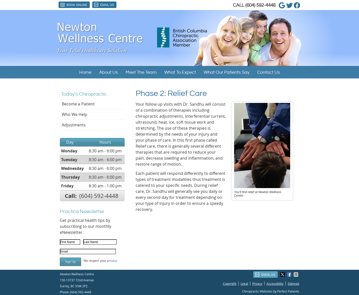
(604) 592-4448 (260, 5)
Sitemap (293, 284)
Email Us (103, 4)
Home (85, 72)
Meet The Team (141, 72)
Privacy (257, 284)
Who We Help (74, 114)
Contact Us (268, 72)
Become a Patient (78, 104)
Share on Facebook (289, 274)
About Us (108, 72)
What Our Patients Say (227, 72)
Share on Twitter (283, 274)
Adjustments (74, 125)
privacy (112, 261)
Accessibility (275, 284)
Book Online (73, 4)
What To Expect (180, 72)
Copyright (229, 284)
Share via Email (296, 274)
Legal (244, 284)
